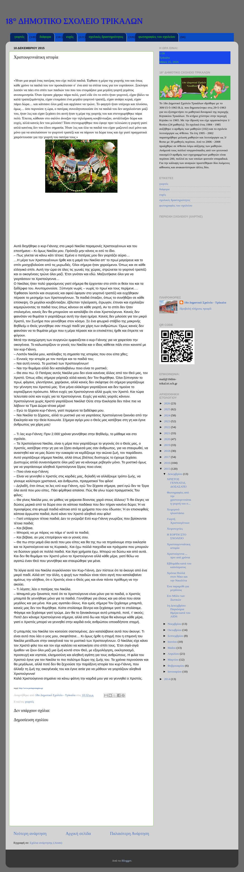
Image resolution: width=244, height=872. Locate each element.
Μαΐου (172, 647)
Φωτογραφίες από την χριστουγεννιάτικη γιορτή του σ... (179, 498)
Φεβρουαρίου (176, 665)
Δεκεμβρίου (175, 474)
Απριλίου (174, 653)
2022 (167, 427)
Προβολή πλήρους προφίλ (195, 308)
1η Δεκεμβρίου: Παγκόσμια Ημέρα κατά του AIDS (178, 611)
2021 (167, 433)
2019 (167, 445)
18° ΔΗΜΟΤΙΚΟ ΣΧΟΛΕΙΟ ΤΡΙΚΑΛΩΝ (74, 21)
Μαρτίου (173, 659)
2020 (167, 439)
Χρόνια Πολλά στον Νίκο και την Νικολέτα (177, 576)
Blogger (126, 860)
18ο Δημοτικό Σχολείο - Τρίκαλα (205, 302)
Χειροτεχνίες (175, 528)
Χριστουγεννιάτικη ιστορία (178, 546)
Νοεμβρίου (175, 624)
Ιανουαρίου (175, 671)
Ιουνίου (173, 641)
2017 (167, 457)
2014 (167, 679)
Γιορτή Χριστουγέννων (178, 520)
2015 (167, 468)
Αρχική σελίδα (78, 833)
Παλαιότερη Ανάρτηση (129, 833)
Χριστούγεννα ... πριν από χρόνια (178, 555)
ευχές (70, 37)
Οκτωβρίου (175, 630)
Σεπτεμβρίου (176, 635)
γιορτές (19, 37)
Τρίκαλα (164, 57)
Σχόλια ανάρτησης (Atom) (46, 842)
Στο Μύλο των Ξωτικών (176, 597)
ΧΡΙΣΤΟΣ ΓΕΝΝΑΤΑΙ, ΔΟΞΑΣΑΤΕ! (177, 482)
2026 (167, 403)
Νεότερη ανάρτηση (30, 833)
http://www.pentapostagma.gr (31, 688)
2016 (167, 462)
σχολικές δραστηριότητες (106, 37)
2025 (167, 409)
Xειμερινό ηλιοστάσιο (175, 511)
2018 (167, 451)
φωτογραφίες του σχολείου (156, 37)
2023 (167, 421)
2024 (167, 415)
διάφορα (45, 37)
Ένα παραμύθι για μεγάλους (178, 588)
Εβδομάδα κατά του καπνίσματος (179, 565)
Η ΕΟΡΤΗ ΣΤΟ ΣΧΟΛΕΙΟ (176, 536)
